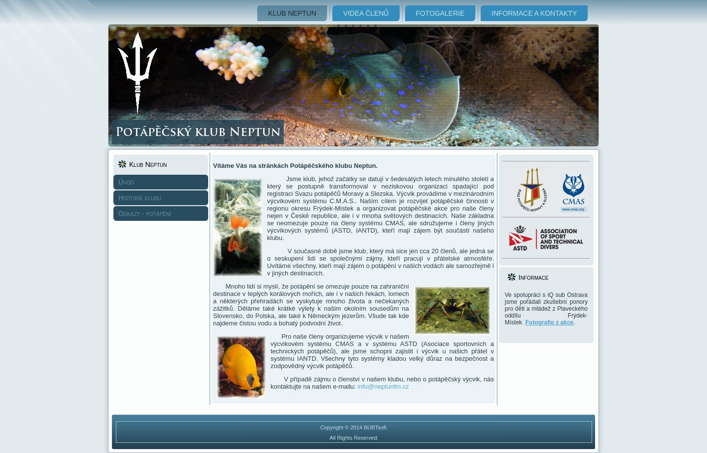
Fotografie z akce (549, 322)
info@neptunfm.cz (383, 386)
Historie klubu (139, 198)
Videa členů (366, 13)
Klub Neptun (292, 13)
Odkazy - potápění (144, 213)
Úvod (126, 182)
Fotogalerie (440, 13)
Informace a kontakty (534, 13)
